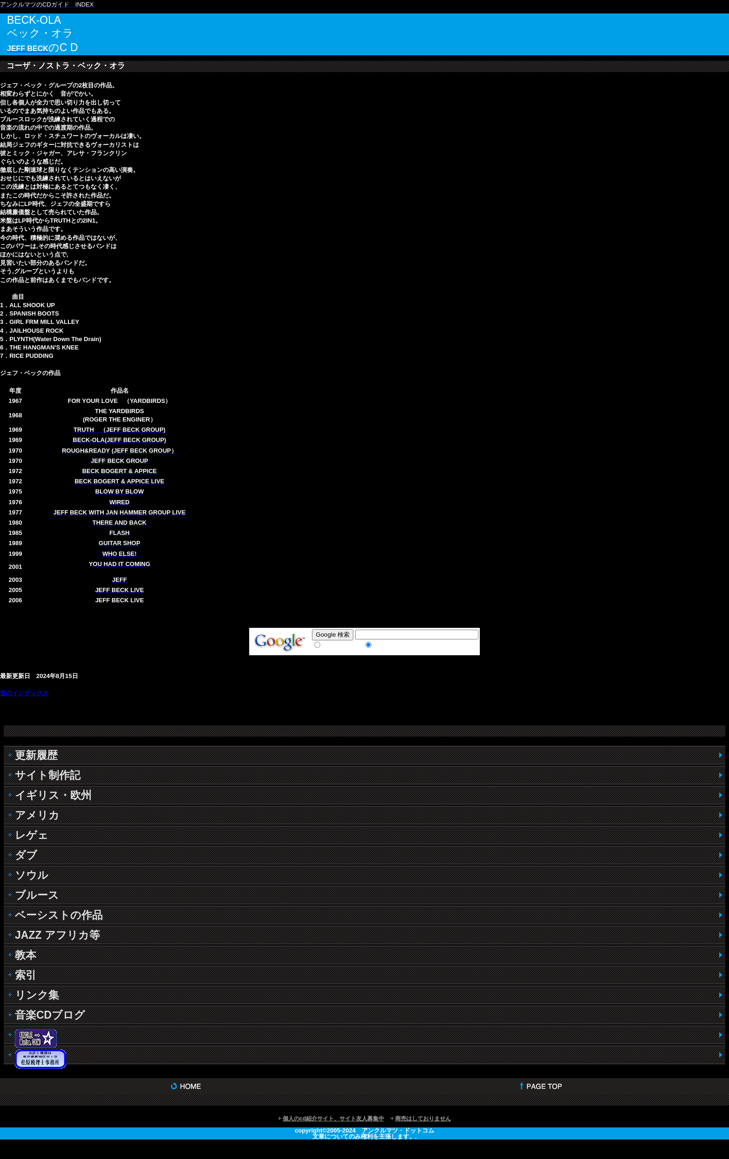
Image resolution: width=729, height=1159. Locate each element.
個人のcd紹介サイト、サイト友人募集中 (333, 1118)
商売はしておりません (423, 1118)
